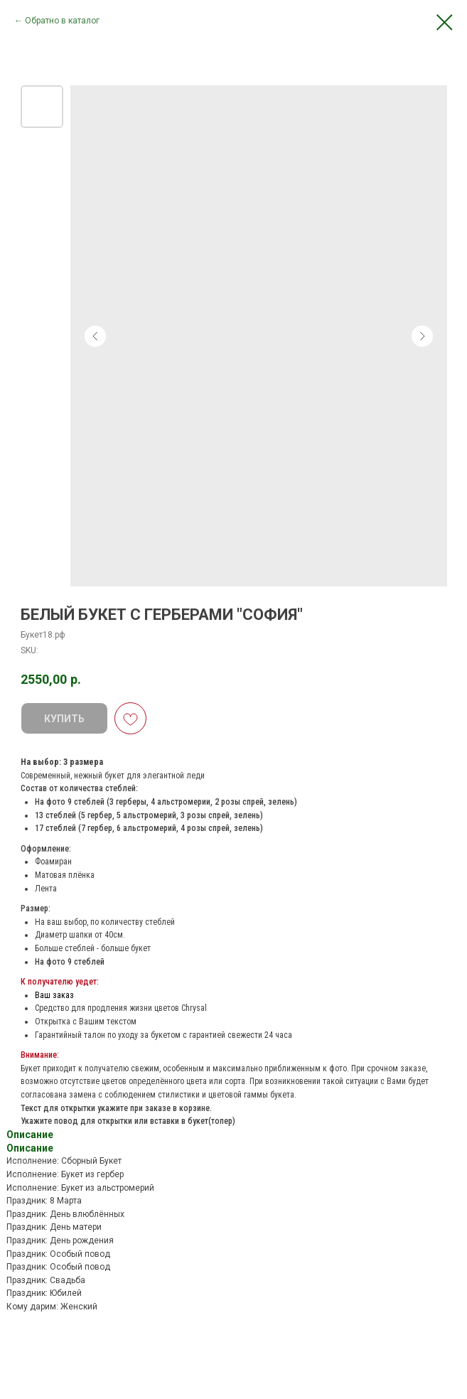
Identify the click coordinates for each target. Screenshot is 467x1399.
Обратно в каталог (62, 21)
